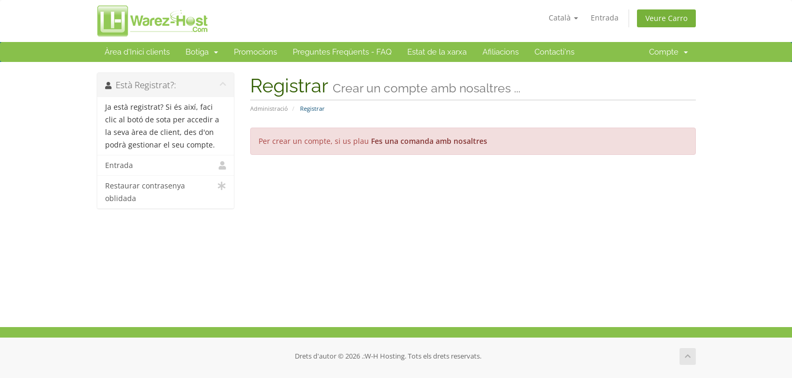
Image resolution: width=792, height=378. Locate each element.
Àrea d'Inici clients (137, 52)
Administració (269, 108)
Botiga (202, 52)
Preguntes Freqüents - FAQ (342, 52)
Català (563, 18)
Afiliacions (500, 52)
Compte (668, 52)
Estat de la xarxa (437, 52)
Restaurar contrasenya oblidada (166, 191)
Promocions (255, 52)
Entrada (605, 18)
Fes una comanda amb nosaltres (429, 141)
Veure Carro (666, 18)
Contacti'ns (554, 52)
